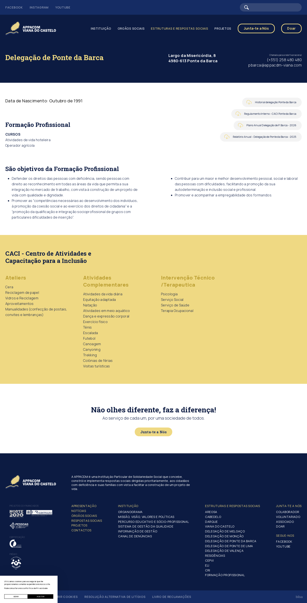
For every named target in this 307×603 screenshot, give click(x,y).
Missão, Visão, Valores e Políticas (146, 517)
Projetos (222, 28)
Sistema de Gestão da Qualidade (145, 526)
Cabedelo (213, 517)
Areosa (211, 512)
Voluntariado (288, 517)
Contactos (81, 530)
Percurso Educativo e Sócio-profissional (153, 522)
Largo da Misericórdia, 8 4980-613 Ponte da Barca (192, 58)
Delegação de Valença (224, 551)
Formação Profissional (225, 575)
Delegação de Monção (224, 536)
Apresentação (83, 506)
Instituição (101, 28)
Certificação (17, 537)
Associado (285, 522)
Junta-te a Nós (256, 28)
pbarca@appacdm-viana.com (275, 65)
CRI (207, 570)
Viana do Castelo (220, 526)
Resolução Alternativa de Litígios (114, 597)
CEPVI (209, 560)
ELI (207, 565)
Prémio (13, 554)
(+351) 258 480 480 (284, 59)
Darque (211, 522)
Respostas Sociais (86, 521)
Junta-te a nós (289, 506)
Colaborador (287, 512)
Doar (291, 28)
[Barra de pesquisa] (271, 7)
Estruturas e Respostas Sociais (179, 28)
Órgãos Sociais (84, 516)
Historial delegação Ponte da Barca (275, 102)
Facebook (14, 7)
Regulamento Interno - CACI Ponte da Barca (270, 114)
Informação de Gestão (137, 531)
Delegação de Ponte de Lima (229, 546)
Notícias (78, 511)
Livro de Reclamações (171, 597)
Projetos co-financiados (24, 505)
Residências (215, 556)
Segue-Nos (285, 535)
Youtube (62, 7)
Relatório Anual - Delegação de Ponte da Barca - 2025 (264, 137)
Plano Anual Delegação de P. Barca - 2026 (271, 125)
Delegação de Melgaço (225, 531)
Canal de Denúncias (135, 536)
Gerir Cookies (65, 597)
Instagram (39, 7)
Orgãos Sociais (131, 28)
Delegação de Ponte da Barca (230, 541)
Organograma (130, 512)
